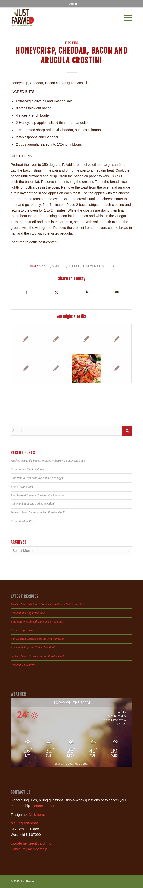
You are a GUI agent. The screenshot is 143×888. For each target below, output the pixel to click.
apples (44, 266)
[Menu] (125, 18)
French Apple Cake (22, 486)
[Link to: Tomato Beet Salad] (117, 339)
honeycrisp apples (98, 266)
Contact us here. (44, 806)
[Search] (71, 431)
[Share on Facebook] (26, 292)
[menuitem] (72, 3)
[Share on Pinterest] (87, 292)
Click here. (37, 815)
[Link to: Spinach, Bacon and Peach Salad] (117, 369)
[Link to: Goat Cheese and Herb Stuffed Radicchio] (25, 369)
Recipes (71, 43)
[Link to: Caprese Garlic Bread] (86, 369)
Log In (73, 3)
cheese (74, 266)
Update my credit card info (31, 843)
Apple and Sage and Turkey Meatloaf (33, 503)
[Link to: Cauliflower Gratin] (56, 339)
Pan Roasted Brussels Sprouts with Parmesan (37, 495)
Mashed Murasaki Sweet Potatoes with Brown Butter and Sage (48, 460)
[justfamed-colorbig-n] (59, 18)
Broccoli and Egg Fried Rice (28, 469)
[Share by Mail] (117, 292)
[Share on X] (56, 292)
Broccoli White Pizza (23, 521)
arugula (59, 266)
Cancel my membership (29, 849)
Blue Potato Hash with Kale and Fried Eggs (37, 478)
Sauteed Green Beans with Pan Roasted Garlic (38, 512)
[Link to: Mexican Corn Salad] (25, 339)
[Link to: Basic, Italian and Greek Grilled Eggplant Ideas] (56, 369)
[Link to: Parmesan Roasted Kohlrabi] (86, 339)
